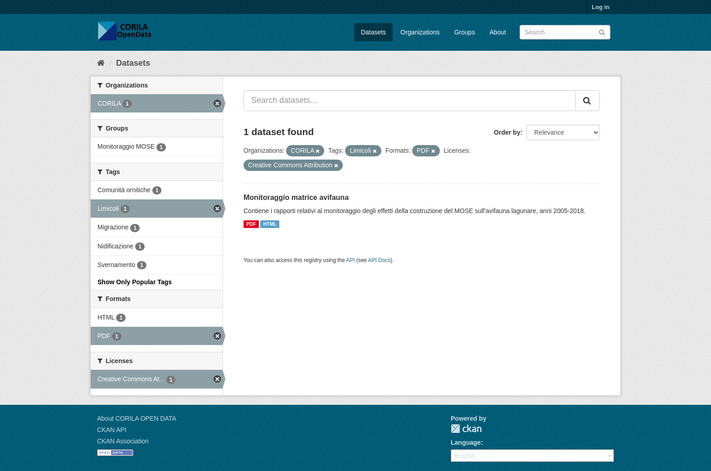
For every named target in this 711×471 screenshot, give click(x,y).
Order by (507, 132)
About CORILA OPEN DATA (136, 418)
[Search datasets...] (409, 100)
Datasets (373, 32)
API (350, 260)
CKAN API (112, 429)
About (497, 32)
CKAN (466, 428)
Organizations (419, 32)
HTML (270, 224)
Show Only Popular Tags (134, 282)
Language (466, 442)
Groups (464, 32)
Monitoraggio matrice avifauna (296, 197)
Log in (600, 7)
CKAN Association (123, 441)
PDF (251, 224)
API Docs (379, 260)
